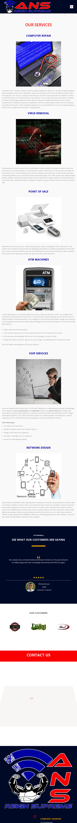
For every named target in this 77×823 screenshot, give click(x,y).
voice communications (21, 411)
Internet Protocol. (54, 411)
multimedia (35, 411)
